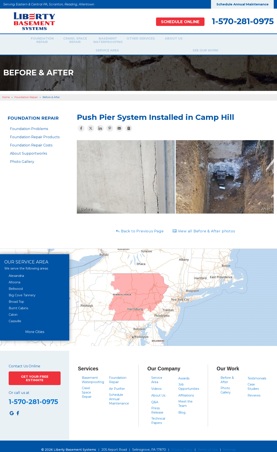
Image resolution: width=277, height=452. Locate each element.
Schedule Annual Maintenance (242, 4)
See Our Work (234, 40)
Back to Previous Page (140, 224)
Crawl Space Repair (72, 40)
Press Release (157, 403)
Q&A (154, 395)
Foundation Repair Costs (31, 138)
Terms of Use (208, 443)
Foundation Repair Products (35, 130)
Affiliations (186, 388)
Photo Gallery (22, 155)
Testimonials (257, 371)
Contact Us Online (24, 359)
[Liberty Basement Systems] (31, 21)
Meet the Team (185, 397)
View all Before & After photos (203, 224)
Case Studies (253, 380)
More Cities (34, 325)
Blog (181, 406)
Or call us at (19, 385)
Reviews (254, 388)
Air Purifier (117, 382)
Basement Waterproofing (105, 40)
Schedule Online (177, 21)
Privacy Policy (181, 443)
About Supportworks (28, 146)
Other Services (138, 40)
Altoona (14, 275)
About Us (171, 40)
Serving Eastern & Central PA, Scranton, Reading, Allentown (48, 4)
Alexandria (16, 269)
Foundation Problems (29, 122)
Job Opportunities (188, 380)
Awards (183, 371)
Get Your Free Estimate (35, 371)
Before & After (227, 373)
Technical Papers (158, 414)
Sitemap (229, 443)
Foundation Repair (39, 40)
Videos (156, 382)
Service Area (202, 40)
